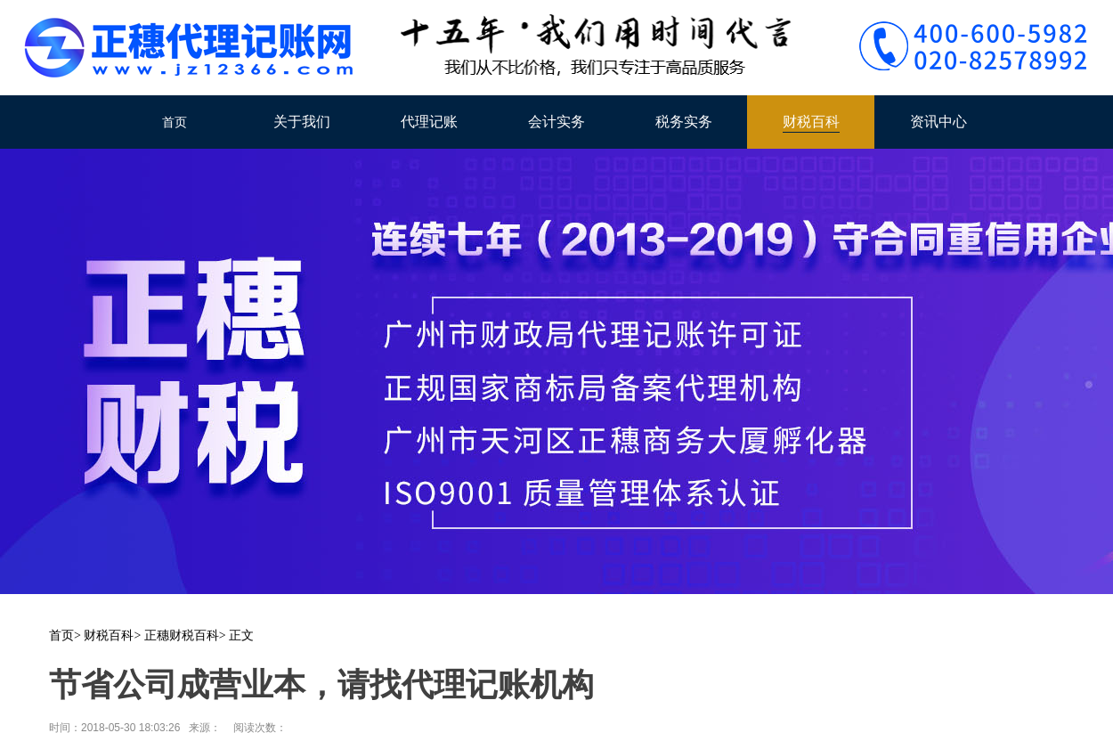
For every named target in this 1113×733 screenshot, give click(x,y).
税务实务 (683, 121)
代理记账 (429, 121)
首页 (174, 122)
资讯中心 (938, 121)
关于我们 (301, 121)
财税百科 (811, 121)
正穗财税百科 (181, 635)
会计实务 (556, 121)
